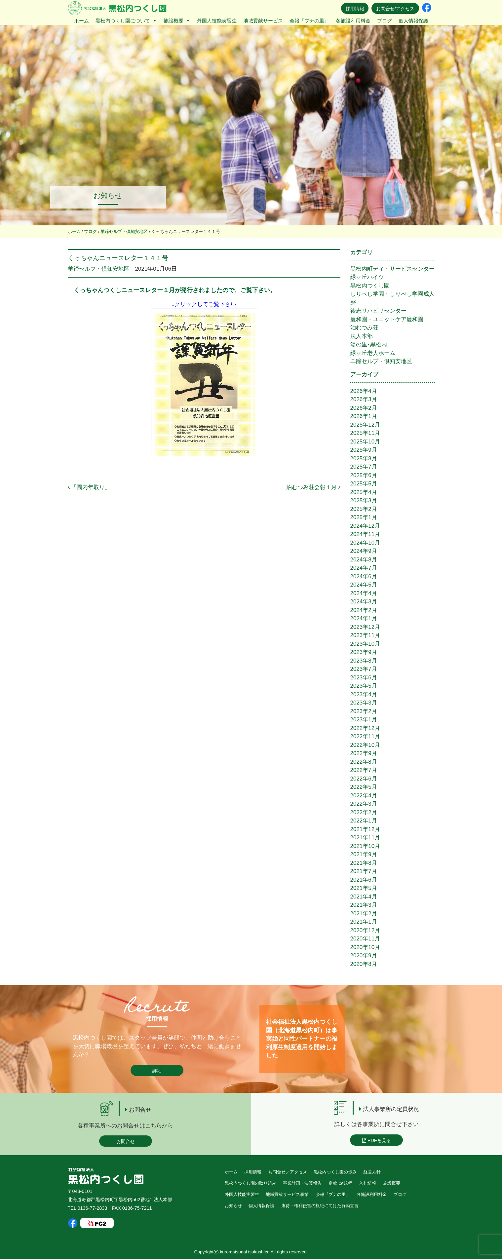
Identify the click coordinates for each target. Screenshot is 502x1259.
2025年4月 (363, 492)
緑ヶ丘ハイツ (367, 277)
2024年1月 (363, 618)
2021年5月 (363, 888)
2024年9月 (363, 551)
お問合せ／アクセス (287, 1171)
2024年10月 (365, 543)
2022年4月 (363, 795)
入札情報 (367, 1183)
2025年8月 (363, 458)
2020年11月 (365, 938)
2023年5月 (363, 686)
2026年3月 (363, 399)
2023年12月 (365, 627)
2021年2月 (363, 913)
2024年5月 (363, 585)
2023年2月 (363, 711)
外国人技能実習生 (217, 20)
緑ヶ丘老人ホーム (372, 353)
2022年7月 (363, 770)
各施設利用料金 (353, 20)
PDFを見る (376, 1140)
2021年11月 (365, 837)
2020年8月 (363, 964)
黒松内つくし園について (126, 20)
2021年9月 (363, 854)
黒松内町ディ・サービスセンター (392, 269)
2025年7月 (363, 467)
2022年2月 (363, 812)
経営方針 (372, 1171)
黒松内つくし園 (370, 286)
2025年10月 (365, 442)
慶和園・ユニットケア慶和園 (386, 319)
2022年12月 (365, 728)
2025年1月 (363, 517)
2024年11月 (365, 534)
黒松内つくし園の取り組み (250, 1183)
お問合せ (125, 1141)
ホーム (81, 20)
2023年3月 (363, 703)
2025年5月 (363, 483)
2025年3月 (363, 500)
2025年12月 (365, 425)
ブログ (384, 20)
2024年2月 (363, 610)
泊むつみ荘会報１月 (313, 487)
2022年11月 (365, 736)
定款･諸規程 (340, 1183)
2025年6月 (363, 475)
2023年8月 (363, 661)
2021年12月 (365, 829)
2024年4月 (363, 593)
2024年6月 (363, 576)
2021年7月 (363, 871)
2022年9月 (363, 753)
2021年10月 (365, 846)
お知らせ (233, 1205)
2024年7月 (363, 568)
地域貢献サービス (263, 20)
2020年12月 (365, 930)
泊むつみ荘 (364, 327)
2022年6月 (363, 779)
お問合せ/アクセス (395, 8)
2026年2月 (363, 408)
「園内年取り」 (89, 487)
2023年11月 (365, 635)
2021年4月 (363, 897)
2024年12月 (365, 526)
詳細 (157, 1070)
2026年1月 (363, 416)
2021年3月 (363, 905)
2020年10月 (365, 947)
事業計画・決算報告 (302, 1183)
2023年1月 (363, 719)
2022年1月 (363, 821)
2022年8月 (363, 762)
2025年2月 (363, 509)
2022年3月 (363, 804)
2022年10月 (365, 745)
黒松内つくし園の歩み (335, 1171)
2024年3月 (363, 601)
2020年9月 (363, 955)
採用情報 (355, 8)
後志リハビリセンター (378, 311)
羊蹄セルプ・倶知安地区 (99, 269)
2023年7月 (363, 669)
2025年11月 (365, 433)
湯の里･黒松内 (368, 344)
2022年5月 (363, 787)
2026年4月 (363, 391)
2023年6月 (363, 677)
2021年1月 (363, 922)
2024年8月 (363, 559)
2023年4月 (363, 694)
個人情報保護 (413, 20)
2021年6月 (363, 880)
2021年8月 (363, 863)
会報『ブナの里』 (309, 20)
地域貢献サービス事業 (287, 1194)
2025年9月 (363, 450)
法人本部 (361, 336)
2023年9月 (363, 652)
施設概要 (177, 20)
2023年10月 (365, 644)
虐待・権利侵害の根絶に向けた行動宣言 (320, 1205)
